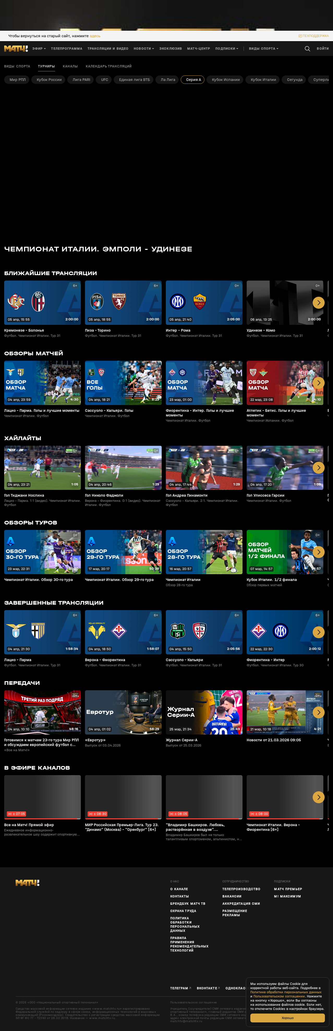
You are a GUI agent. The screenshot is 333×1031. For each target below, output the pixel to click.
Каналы (70, 66)
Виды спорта (17, 66)
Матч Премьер (288, 889)
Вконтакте (207, 988)
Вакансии (232, 896)
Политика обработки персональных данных (185, 924)
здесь (95, 36)
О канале (179, 889)
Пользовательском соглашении (279, 996)
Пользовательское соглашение (193, 1002)
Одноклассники (242, 988)
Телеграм (179, 988)
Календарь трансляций (109, 66)
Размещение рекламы (234, 913)
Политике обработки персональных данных (286, 992)
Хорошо (288, 1018)
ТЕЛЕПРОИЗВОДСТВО (241, 889)
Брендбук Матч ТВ (188, 904)
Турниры (46, 66)
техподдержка (316, 36)
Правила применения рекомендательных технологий (189, 944)
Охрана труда (183, 911)
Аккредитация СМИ (241, 904)
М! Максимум (287, 896)
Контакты (179, 896)
